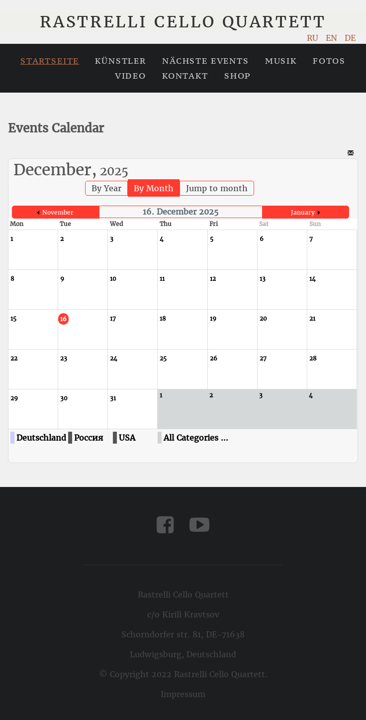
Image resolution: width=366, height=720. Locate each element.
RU (314, 38)
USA (127, 438)
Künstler (120, 60)
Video (130, 75)
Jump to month (217, 188)
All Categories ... (196, 438)
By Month (154, 188)
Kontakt (185, 75)
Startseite (49, 60)
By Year (106, 188)
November (58, 212)
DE (350, 38)
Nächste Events (205, 60)
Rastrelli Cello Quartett (183, 22)
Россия (88, 438)
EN (333, 38)
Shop (237, 75)
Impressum (183, 694)
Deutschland (41, 438)
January (303, 212)
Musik (281, 60)
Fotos (329, 60)
